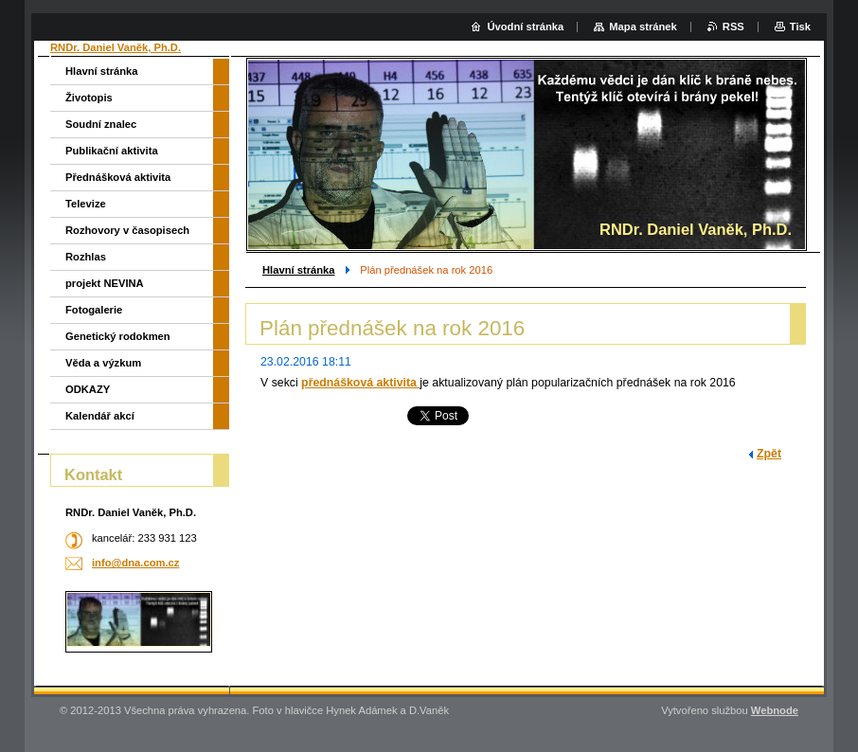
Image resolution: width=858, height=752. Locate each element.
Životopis (89, 97)
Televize (85, 203)
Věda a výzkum (103, 362)
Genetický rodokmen (117, 336)
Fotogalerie (93, 309)
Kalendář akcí (99, 415)
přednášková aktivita (360, 382)
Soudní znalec (100, 124)
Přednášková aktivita (117, 177)
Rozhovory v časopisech (127, 230)
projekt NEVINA (104, 283)
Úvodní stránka (525, 26)
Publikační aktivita (111, 150)
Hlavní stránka (298, 270)
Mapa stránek (643, 26)
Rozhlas (85, 256)
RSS (733, 26)
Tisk (800, 26)
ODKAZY (87, 389)
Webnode (774, 710)
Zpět (769, 453)
